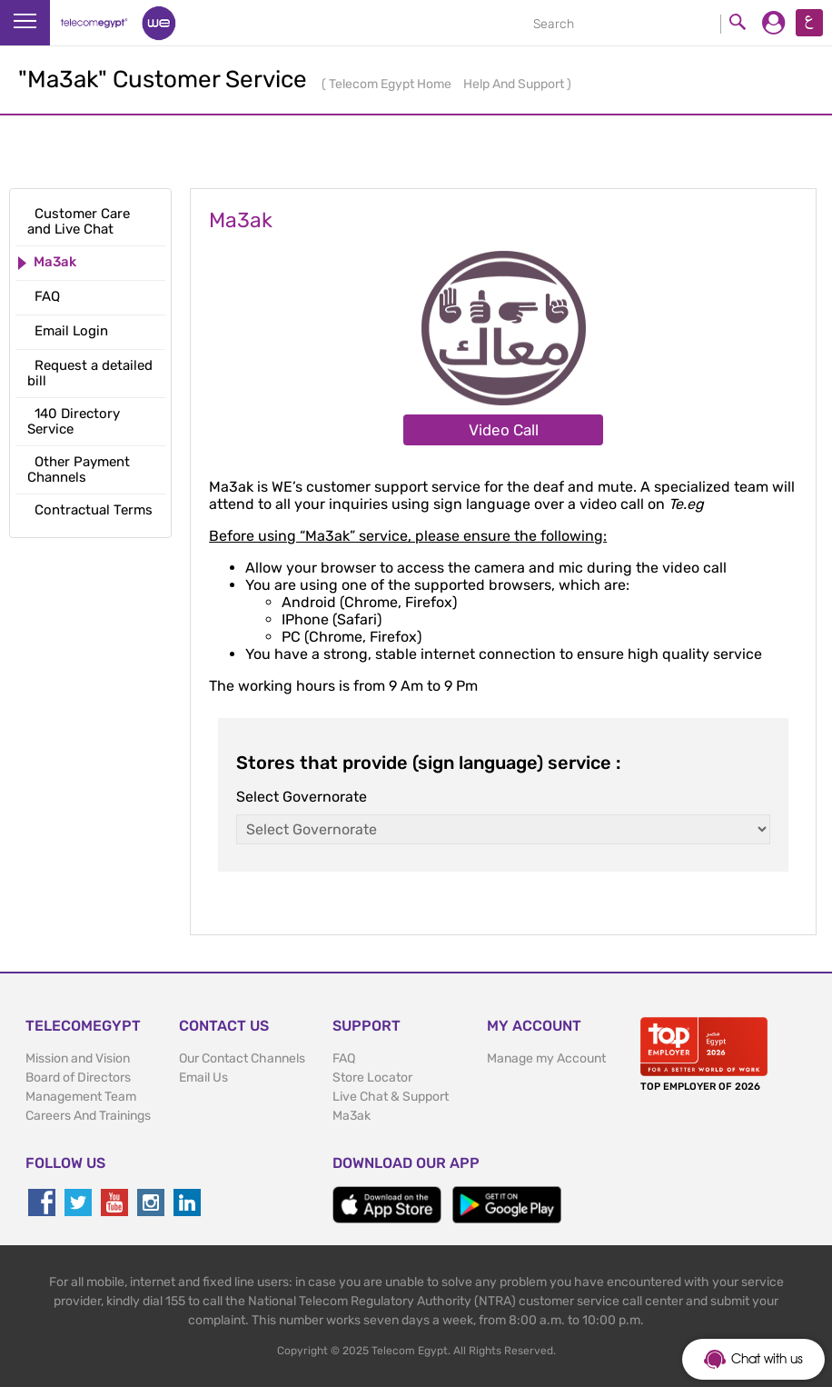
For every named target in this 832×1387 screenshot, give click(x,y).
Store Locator (372, 1077)
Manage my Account (546, 1058)
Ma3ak (351, 1115)
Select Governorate (301, 796)
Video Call (504, 430)
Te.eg (686, 504)
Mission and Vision (77, 1058)
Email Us (203, 1077)
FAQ (343, 1058)
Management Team (80, 1096)
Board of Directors (78, 1077)
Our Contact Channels (242, 1058)
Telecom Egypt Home (391, 84)
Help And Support (515, 84)
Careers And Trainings (88, 1115)
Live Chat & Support (390, 1096)
